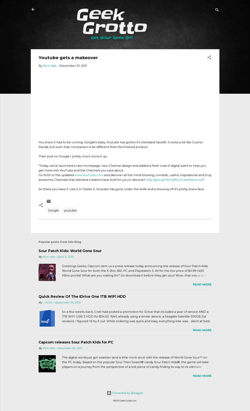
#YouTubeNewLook (188, 180)
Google (53, 210)
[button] (209, 58)
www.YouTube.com (89, 175)
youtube (70, 210)
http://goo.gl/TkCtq (160, 180)
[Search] (217, 11)
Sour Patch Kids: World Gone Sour (70, 251)
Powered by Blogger (125, 393)
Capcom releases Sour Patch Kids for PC (76, 342)
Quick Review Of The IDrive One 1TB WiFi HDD (82, 296)
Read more (202, 284)
